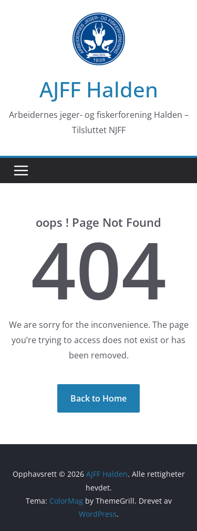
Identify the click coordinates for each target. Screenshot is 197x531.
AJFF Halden (98, 89)
